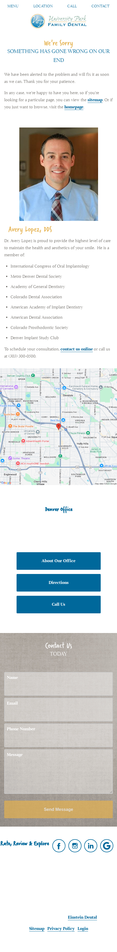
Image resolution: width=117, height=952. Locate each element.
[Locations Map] (58, 426)
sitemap (95, 100)
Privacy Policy (61, 928)
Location (43, 6)
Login (83, 928)
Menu (13, 6)
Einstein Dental (82, 917)
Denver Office (58, 509)
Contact (100, 6)
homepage (73, 107)
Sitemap (36, 928)
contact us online (76, 349)
